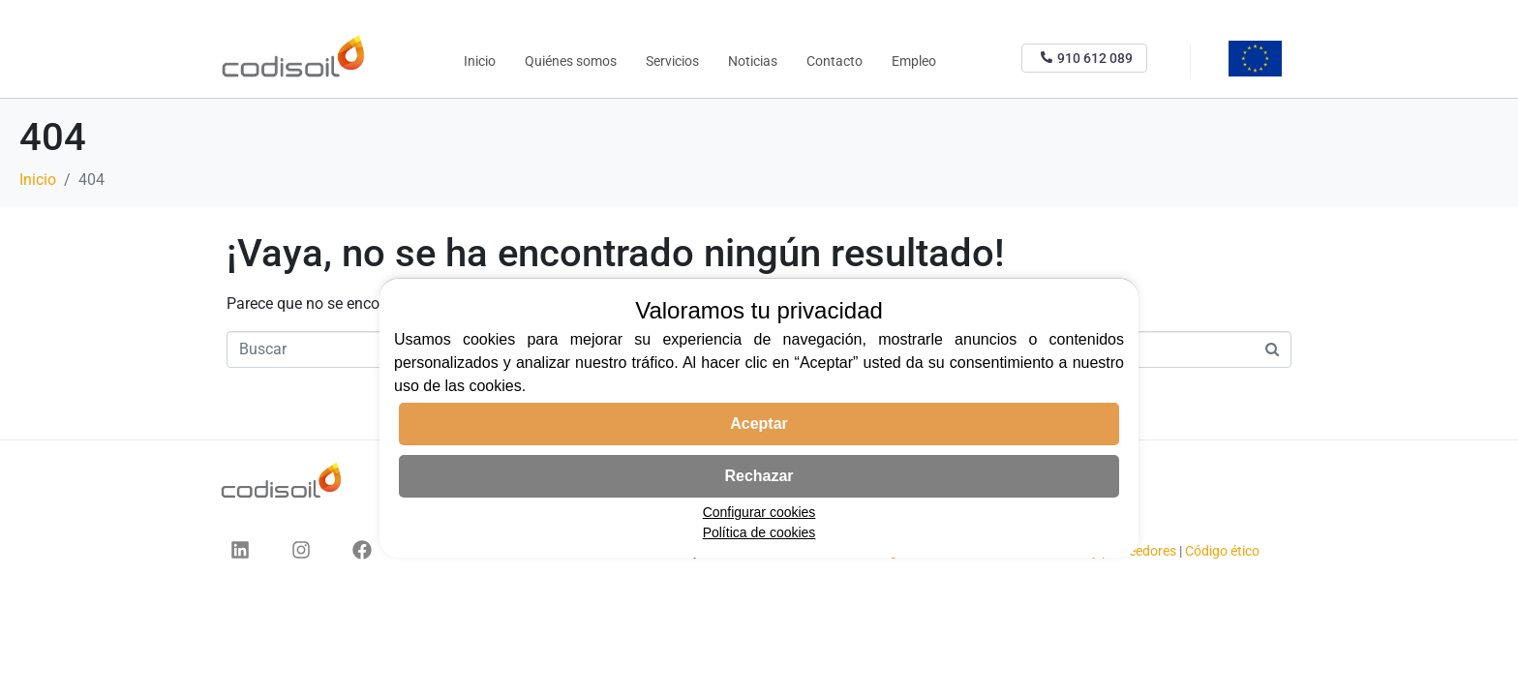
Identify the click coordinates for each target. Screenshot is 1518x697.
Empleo (914, 61)
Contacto (834, 61)
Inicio (480, 61)
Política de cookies (759, 532)
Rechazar (758, 476)
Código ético (1222, 551)
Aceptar (759, 423)
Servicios (672, 61)
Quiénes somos (571, 61)
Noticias (752, 61)
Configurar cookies (759, 512)
